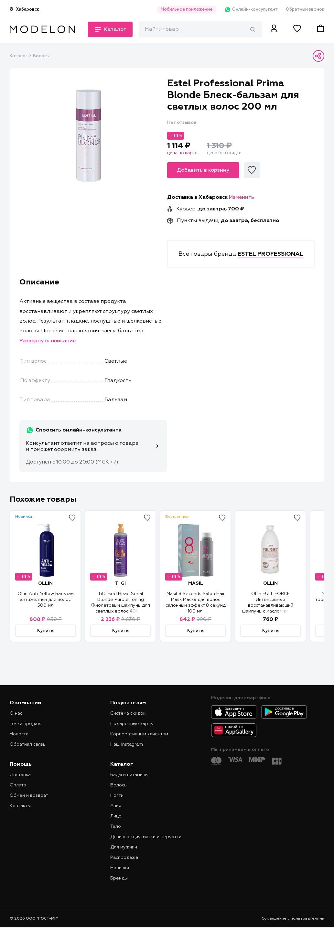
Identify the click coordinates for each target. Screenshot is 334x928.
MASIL (195, 583)
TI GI (120, 583)
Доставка (20, 775)
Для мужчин (123, 847)
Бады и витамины (129, 775)
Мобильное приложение (186, 9)
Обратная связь (28, 744)
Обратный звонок (305, 9)
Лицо (116, 816)
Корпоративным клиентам (139, 734)
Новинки (119, 868)
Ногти (117, 795)
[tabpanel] (88, 136)
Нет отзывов (181, 122)
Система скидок (127, 713)
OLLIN (45, 583)
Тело (115, 826)
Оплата (18, 785)
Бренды (119, 878)
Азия (115, 806)
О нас (16, 713)
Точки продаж (25, 723)
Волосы (41, 56)
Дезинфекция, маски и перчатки (145, 837)
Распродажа (124, 857)
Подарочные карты (132, 723)
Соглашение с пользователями (293, 919)
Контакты (20, 806)
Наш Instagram (126, 744)
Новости (19, 734)
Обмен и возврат (29, 795)
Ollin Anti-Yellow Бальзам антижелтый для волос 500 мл (45, 600)
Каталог (18, 56)
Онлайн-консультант (251, 9)
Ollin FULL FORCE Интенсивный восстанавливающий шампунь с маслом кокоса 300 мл (270, 605)
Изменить (241, 197)
